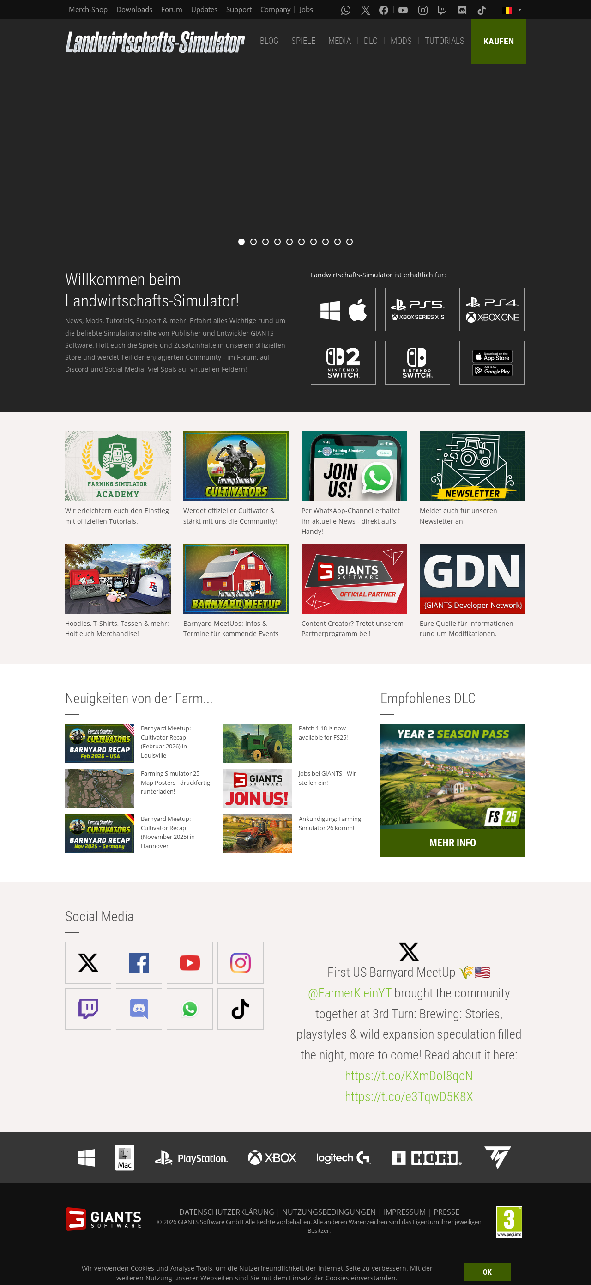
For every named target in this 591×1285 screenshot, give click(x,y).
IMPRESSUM (405, 1212)
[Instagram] (423, 10)
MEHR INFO (452, 843)
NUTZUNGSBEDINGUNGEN (329, 1212)
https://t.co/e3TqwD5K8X (409, 1096)
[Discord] (463, 10)
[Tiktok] (482, 10)
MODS (401, 41)
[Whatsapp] (346, 10)
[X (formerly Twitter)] (365, 10)
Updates (204, 9)
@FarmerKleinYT (350, 993)
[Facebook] (384, 10)
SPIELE (303, 41)
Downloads (134, 9)
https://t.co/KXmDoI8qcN (409, 1075)
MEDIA (339, 41)
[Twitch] (443, 10)
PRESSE (446, 1212)
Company (275, 9)
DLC (371, 41)
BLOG (269, 41)
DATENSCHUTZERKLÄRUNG (226, 1212)
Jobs (306, 9)
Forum (171, 9)
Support (239, 9)
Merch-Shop (88, 9)
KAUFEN (498, 41)
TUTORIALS (444, 41)
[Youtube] (404, 10)
